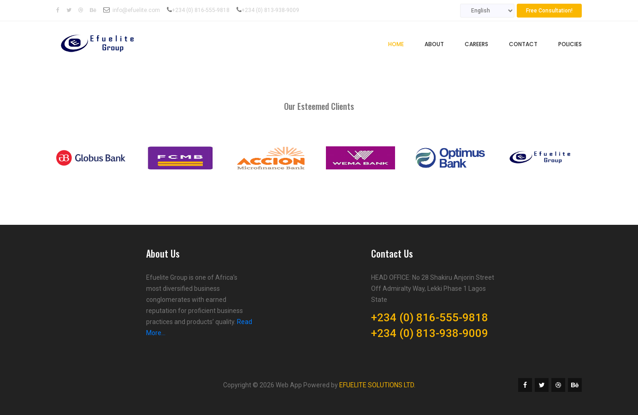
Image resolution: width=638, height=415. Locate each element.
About (434, 44)
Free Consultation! (549, 10)
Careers (476, 44)
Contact (523, 44)
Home (396, 44)
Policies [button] (570, 44)
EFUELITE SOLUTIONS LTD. (377, 385)
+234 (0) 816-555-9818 (201, 10)
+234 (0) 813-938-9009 (270, 10)
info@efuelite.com (136, 10)
